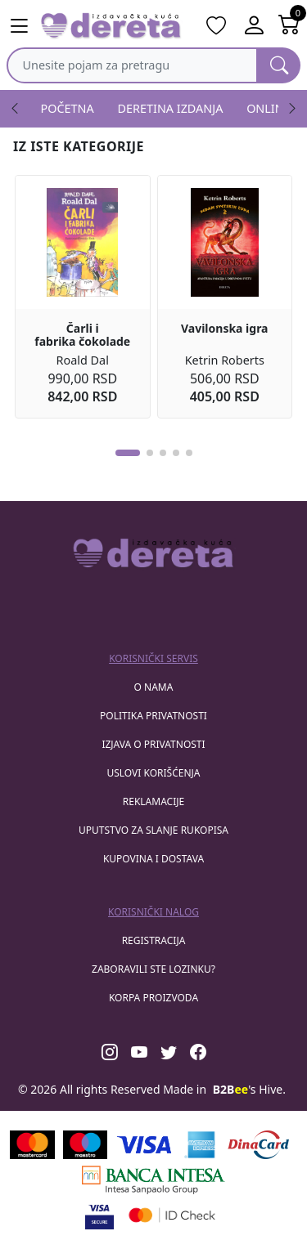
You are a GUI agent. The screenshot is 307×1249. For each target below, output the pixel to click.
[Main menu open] (19, 26)
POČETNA (67, 108)
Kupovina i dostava (153, 859)
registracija (154, 940)
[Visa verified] (99, 1215)
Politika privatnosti (153, 716)
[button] (127, 453)
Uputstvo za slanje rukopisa (153, 830)
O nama (154, 687)
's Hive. (249, 1089)
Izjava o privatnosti (153, 744)
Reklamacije (153, 801)
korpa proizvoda (153, 998)
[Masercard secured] (172, 1215)
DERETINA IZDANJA (170, 108)
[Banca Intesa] (153, 1180)
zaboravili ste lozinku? (153, 969)
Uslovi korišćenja (153, 773)
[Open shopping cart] (289, 26)
